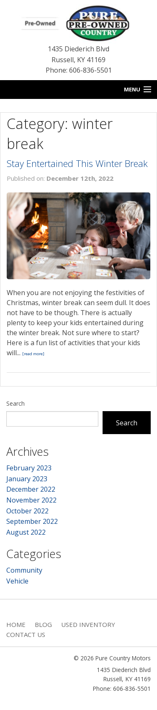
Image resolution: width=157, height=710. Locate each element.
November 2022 (31, 500)
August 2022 (26, 532)
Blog (43, 624)
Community (24, 570)
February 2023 (28, 467)
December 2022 (30, 489)
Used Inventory (88, 624)
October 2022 (27, 510)
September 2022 (32, 521)
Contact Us (25, 634)
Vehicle (17, 581)
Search (15, 403)
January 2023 (26, 478)
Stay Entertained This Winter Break (77, 163)
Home (16, 624)
